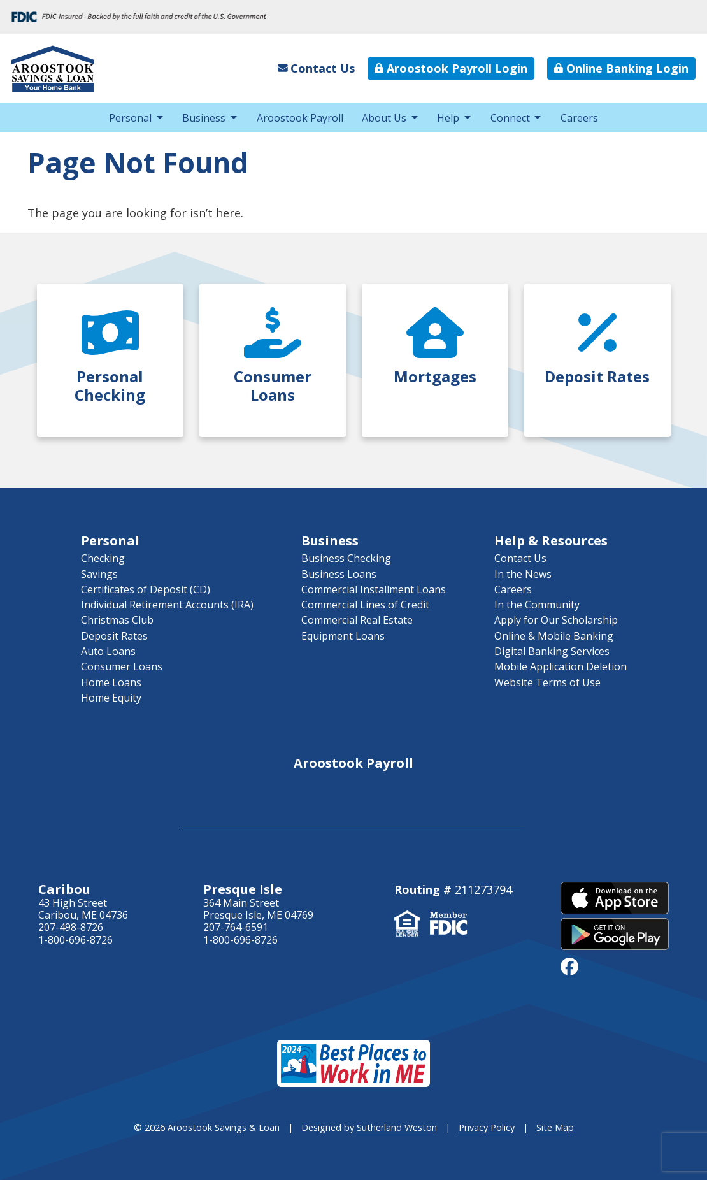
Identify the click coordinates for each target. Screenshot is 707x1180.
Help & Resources (551, 540)
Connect (510, 118)
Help (448, 118)
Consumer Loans (121, 666)
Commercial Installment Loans (373, 589)
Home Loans (111, 682)
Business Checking (346, 558)
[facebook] (569, 966)
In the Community (537, 605)
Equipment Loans (343, 636)
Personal (130, 118)
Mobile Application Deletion (560, 666)
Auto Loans (108, 651)
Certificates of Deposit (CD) (145, 589)
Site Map (555, 1127)
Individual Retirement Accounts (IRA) (167, 605)
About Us (384, 118)
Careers (579, 118)
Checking (103, 558)
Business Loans (338, 574)
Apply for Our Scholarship (556, 620)
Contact (316, 68)
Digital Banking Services (552, 651)
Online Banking (621, 68)
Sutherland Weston (397, 1127)
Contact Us (520, 558)
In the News (523, 574)
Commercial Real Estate (357, 620)
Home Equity (111, 698)
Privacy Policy (487, 1127)
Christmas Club (117, 620)
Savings (99, 574)
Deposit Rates (114, 636)
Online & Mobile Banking (553, 636)
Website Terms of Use (547, 682)
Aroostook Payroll (451, 68)
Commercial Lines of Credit (365, 605)
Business (203, 118)
